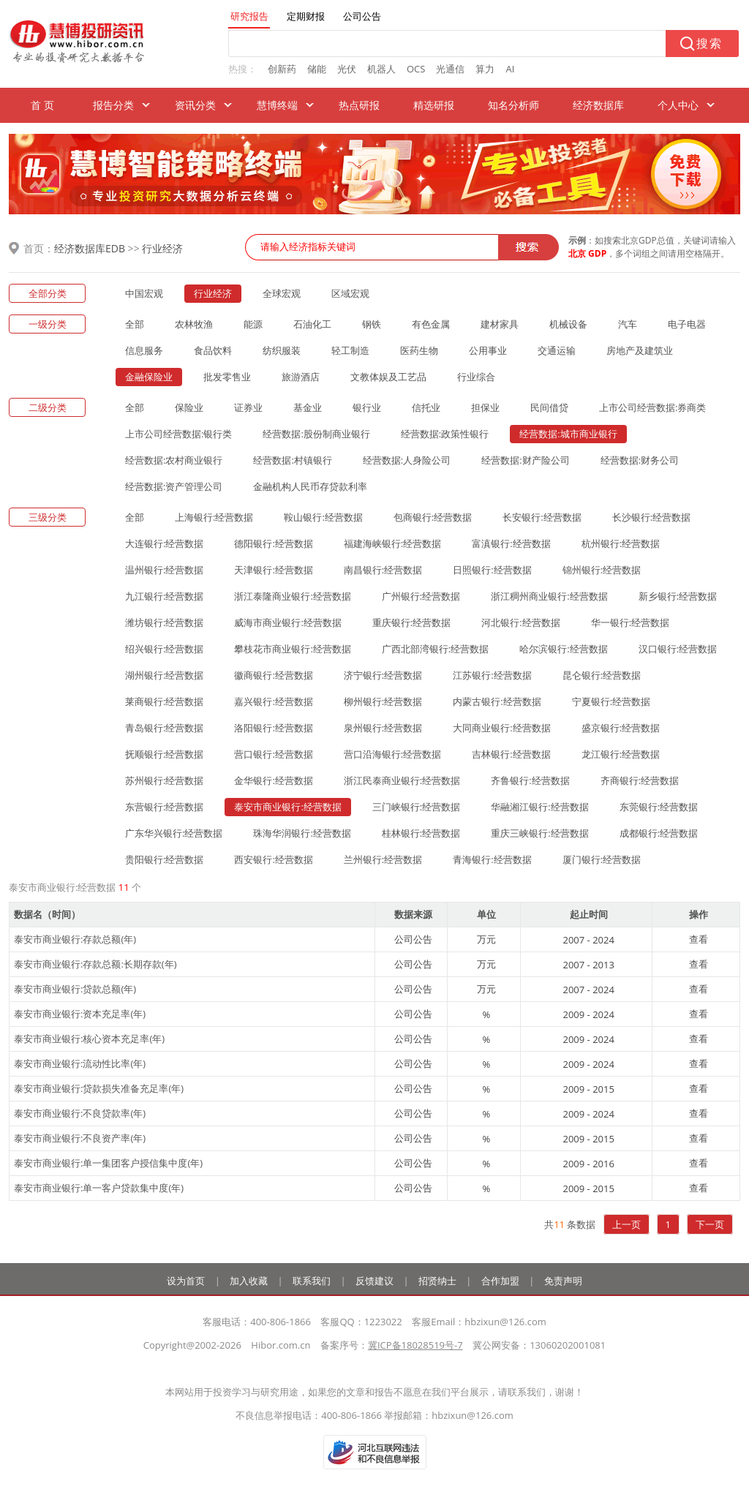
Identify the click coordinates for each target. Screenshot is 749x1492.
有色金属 (431, 324)
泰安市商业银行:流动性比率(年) (80, 1063)
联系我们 (312, 1280)
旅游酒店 (301, 376)
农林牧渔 (194, 324)
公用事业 (488, 350)
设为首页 (186, 1280)
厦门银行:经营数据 (601, 859)
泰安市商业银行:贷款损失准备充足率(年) (99, 1088)
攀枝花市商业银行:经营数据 (292, 648)
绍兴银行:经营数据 (164, 648)
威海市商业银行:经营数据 (287, 622)
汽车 (627, 324)
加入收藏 (249, 1280)
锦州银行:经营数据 (601, 569)
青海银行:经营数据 (492, 859)
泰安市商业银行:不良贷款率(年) (80, 1113)
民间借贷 (549, 407)
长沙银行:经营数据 (651, 517)
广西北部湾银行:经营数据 (435, 648)
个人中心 (678, 105)
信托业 (426, 407)
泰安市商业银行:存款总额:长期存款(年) (95, 964)
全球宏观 (282, 293)
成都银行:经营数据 (659, 833)
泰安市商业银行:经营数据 (287, 806)
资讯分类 (195, 105)
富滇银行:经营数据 (511, 543)
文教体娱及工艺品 (388, 376)
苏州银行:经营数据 (164, 780)
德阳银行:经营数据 (273, 543)
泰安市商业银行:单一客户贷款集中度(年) (99, 1187)
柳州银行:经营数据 (383, 701)
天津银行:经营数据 (273, 569)
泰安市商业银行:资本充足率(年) (80, 1013)
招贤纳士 (437, 1280)
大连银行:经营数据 (164, 543)
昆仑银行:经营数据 (601, 675)
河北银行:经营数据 (520, 622)
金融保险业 (149, 376)
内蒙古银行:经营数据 (497, 701)
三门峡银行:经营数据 (416, 806)
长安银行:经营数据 (542, 517)
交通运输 (557, 350)
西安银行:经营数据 (273, 859)
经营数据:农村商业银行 (173, 460)
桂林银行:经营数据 (421, 833)
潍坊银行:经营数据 (164, 622)
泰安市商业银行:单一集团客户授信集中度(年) (108, 1162)
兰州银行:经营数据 (383, 859)
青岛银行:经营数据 (164, 727)
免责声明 (563, 1280)
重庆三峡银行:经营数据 (539, 833)
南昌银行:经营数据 (383, 569)
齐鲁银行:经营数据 (530, 780)
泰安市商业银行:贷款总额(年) (75, 988)
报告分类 (113, 105)
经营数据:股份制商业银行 (316, 433)
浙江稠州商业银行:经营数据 (549, 596)
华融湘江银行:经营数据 (539, 806)
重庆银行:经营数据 (411, 622)
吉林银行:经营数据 (511, 754)
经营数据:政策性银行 (445, 433)
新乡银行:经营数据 (678, 596)
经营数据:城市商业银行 (568, 433)
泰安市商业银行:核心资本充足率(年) (89, 1038)
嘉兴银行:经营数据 (273, 701)
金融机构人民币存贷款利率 (310, 486)
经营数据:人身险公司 (407, 460)
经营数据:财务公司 (640, 460)
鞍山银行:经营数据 (323, 517)
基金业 (307, 407)
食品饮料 (213, 350)
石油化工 (312, 324)
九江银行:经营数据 (164, 596)
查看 (698, 939)
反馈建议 (374, 1280)
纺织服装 (282, 350)
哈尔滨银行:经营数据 (563, 648)
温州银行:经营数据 (164, 569)
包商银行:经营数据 (433, 517)
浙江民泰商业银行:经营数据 (402, 780)
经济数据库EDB (89, 248)
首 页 (42, 105)
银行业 (367, 407)
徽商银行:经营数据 (273, 675)
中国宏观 (144, 293)
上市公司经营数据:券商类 (652, 407)
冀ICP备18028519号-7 (415, 1345)
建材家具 (500, 324)
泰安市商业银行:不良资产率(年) (80, 1138)
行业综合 (476, 376)
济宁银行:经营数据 (383, 675)
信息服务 (144, 350)
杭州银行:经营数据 (620, 543)
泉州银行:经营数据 (383, 727)
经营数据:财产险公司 (525, 460)
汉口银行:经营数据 (678, 648)
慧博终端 (277, 105)
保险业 (189, 407)
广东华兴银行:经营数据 (173, 833)
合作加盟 (500, 1280)
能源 (253, 324)
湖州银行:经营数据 (164, 675)
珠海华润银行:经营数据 (301, 833)
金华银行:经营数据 (273, 780)
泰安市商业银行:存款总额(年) (75, 939)
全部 (134, 324)
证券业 (248, 407)
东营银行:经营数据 (164, 806)
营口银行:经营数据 (273, 754)
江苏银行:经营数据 (492, 675)
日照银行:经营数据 (492, 569)
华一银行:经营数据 (630, 622)
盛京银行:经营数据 (620, 727)
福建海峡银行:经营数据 (392, 543)
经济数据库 (598, 105)
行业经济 (162, 248)
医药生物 (419, 350)
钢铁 (371, 324)
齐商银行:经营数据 (640, 780)
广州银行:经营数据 (421, 596)
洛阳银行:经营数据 (273, 727)
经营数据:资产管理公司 (173, 486)
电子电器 (687, 324)
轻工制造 (350, 350)
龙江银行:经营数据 (620, 754)
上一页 (626, 1224)
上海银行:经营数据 (214, 517)
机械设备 (568, 324)
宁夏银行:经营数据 (611, 701)
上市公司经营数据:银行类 (178, 433)
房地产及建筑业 (639, 350)
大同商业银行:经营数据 (501, 727)
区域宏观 (350, 293)
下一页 (710, 1224)
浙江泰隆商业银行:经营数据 (292, 596)
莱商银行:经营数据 (164, 701)
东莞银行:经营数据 (659, 806)
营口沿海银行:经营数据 (392, 754)
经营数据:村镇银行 (292, 460)
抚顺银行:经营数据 (164, 754)
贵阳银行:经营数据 (164, 859)
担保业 (485, 407)
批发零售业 (227, 376)
